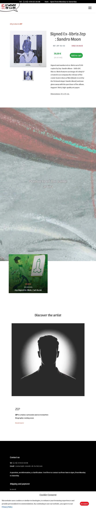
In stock (13, 489)
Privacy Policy (7, 507)
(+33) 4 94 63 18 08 (31, 1)
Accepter (84, 504)
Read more (19, 423)
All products (16, 24)
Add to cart (76, 55)
